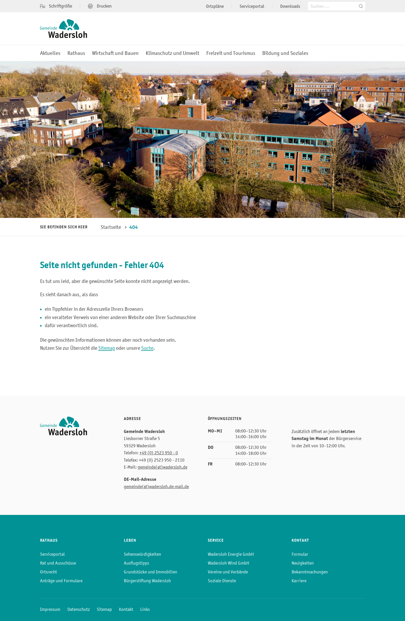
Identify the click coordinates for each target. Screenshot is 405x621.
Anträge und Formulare (61, 580)
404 (133, 227)
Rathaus (76, 53)
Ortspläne (215, 6)
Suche (147, 348)
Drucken (100, 6)
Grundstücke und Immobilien (150, 571)
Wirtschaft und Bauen (115, 53)
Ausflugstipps (136, 563)
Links (145, 609)
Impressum (50, 609)
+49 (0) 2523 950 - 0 (158, 452)
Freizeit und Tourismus (230, 53)
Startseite (111, 227)
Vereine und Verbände (228, 571)
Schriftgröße (56, 6)
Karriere (299, 580)
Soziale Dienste (222, 580)
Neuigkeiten (303, 563)
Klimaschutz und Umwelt (172, 53)
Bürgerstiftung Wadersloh (147, 580)
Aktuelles (50, 53)
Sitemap (106, 348)
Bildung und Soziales (285, 53)
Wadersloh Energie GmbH (231, 554)
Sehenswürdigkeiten (142, 554)
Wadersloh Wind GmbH (228, 563)
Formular (300, 554)
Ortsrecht (48, 571)
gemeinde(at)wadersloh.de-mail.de (156, 486)
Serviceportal (252, 6)
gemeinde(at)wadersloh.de (162, 467)
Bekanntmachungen (310, 571)
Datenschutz (78, 609)
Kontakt (126, 609)
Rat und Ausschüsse (58, 563)
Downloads (290, 6)
